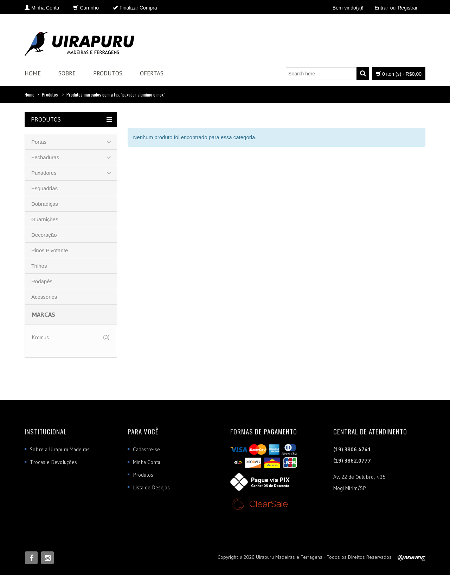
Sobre (67, 73)
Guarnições (44, 219)
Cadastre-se (146, 449)
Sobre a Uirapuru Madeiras (60, 449)
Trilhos (39, 266)
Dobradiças (44, 204)
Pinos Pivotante (49, 250)
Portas (38, 142)
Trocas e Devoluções (53, 462)
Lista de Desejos (151, 487)
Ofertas (151, 73)
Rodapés (41, 281)
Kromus (40, 337)
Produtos (107, 73)
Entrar (381, 8)
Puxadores (44, 173)
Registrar (408, 8)
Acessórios (44, 297)
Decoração (44, 235)
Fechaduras (45, 157)
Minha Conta (146, 462)
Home (33, 73)
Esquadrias (44, 188)
